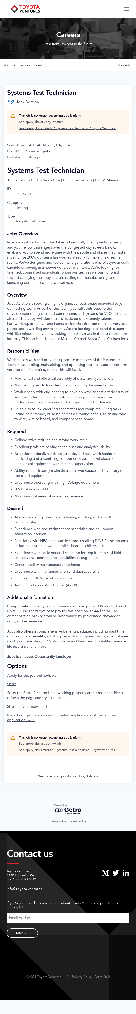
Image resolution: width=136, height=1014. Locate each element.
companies (21, 65)
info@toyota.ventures (24, 889)
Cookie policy (78, 821)
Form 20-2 (102, 977)
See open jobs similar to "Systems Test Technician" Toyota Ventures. (67, 128)
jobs (5, 65)
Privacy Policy (82, 977)
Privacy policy (58, 821)
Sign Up (22, 933)
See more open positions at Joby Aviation (68, 776)
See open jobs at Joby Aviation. (41, 122)
